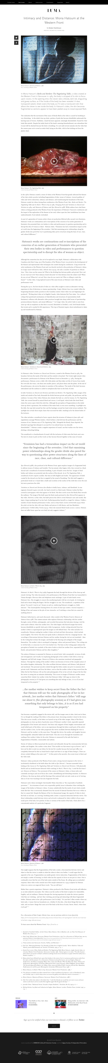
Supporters (60, 2)
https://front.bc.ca (52, 924)
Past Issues (21, 2)
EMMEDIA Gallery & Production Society (45, 1043)
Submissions (39, 2)
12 (28, 906)
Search (67, 2)
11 (28, 785)
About (30, 2)
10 (47, 753)
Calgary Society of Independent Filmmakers (74, 1043)
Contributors (49, 2)
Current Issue (11, 2)
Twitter (81, 1020)
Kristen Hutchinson (55, 28)
